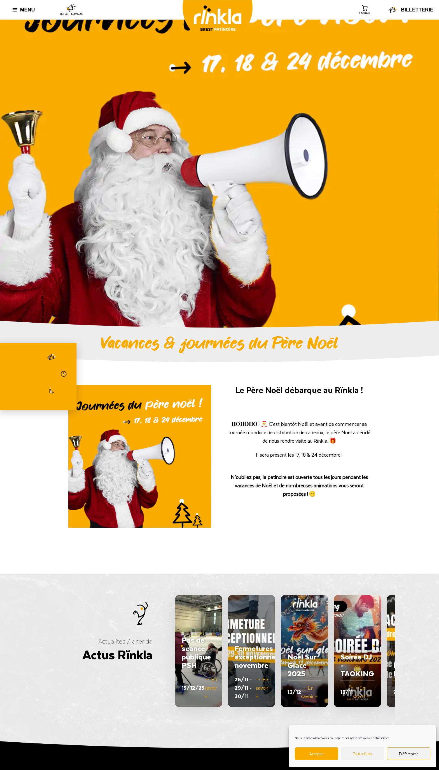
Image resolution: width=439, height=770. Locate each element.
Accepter (316, 754)
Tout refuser (362, 754)
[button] (380, 651)
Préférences (408, 754)
